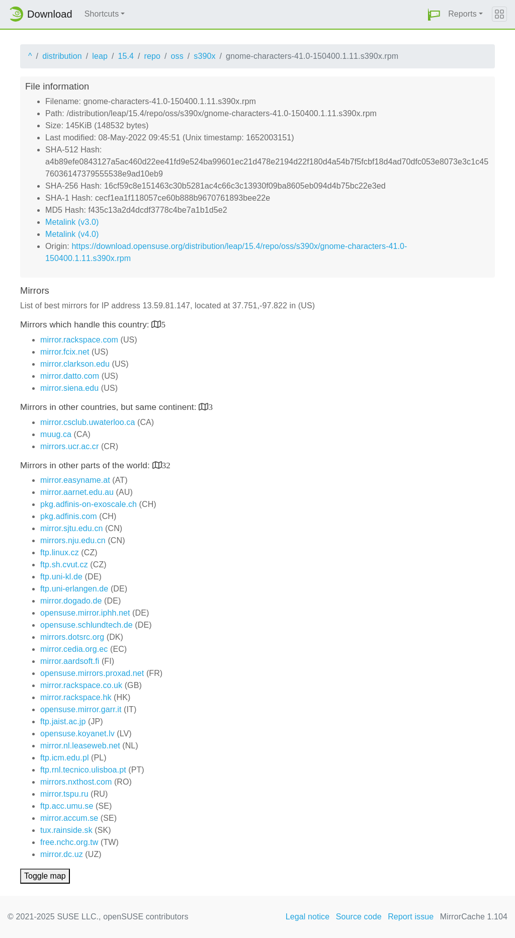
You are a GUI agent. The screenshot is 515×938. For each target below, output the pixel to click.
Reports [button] (462, 14)
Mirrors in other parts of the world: (86, 465)
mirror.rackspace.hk (76, 697)
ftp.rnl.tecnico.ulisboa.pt (83, 769)
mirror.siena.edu (69, 388)
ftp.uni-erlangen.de (74, 588)
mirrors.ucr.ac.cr (69, 446)
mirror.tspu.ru (64, 794)
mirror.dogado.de (71, 600)
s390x (204, 56)
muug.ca (55, 434)
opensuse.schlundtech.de (86, 625)
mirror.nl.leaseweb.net (80, 745)
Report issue (411, 916)
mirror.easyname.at (75, 480)
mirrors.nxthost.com (76, 782)
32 (166, 465)
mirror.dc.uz (61, 854)
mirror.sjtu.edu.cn (71, 528)
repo (152, 56)
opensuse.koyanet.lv (77, 733)
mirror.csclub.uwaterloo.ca (87, 422)
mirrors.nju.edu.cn (73, 540)
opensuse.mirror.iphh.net (85, 613)
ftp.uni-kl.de (61, 576)
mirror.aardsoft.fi (69, 661)
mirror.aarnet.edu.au (77, 492)
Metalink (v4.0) (72, 234)
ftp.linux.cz (59, 552)
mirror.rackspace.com (79, 339)
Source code (359, 916)
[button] (434, 14)
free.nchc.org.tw (69, 842)
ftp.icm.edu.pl (64, 757)
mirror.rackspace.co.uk (81, 685)
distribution (62, 56)
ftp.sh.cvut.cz (64, 564)
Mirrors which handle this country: (85, 324)
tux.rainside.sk (66, 830)
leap (100, 56)
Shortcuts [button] (101, 14)
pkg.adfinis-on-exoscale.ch (88, 504)
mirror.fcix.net (65, 352)
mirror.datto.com (69, 376)
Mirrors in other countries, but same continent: (109, 407)
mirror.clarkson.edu (75, 364)
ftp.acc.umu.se (66, 806)
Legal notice (308, 916)
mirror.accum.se (69, 818)
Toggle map (45, 876)
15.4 (126, 56)
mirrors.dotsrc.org (72, 637)
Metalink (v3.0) (72, 222)
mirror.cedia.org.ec (74, 649)
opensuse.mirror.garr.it (80, 709)
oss (177, 56)
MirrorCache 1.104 (473, 916)
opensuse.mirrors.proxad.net (92, 673)
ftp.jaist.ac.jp (62, 721)
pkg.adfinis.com (68, 516)
